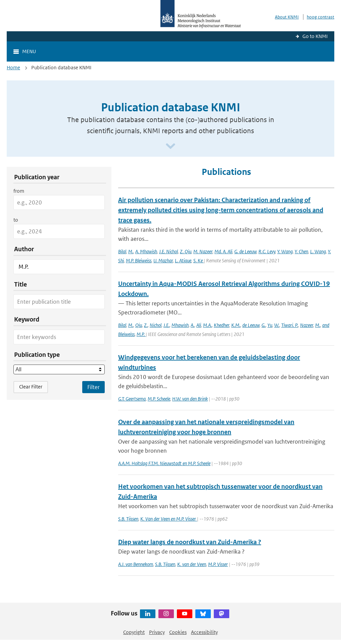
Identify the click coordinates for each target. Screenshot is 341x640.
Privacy (157, 632)
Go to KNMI (315, 36)
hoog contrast (320, 17)
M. (130, 251)
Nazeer (306, 325)
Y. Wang (285, 251)
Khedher (221, 325)
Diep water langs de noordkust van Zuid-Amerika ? (189, 542)
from (18, 191)
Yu (269, 325)
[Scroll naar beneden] (170, 146)
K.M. (235, 325)
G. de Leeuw (245, 251)
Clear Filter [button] (30, 386)
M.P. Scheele (159, 399)
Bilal (122, 251)
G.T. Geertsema (132, 399)
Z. (146, 325)
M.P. (141, 334)
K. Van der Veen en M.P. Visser (168, 519)
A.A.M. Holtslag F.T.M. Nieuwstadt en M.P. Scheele (164, 463)
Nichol (155, 325)
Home (13, 67)
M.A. (207, 325)
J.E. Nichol (168, 251)
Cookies (178, 632)
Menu (29, 51)
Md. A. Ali (223, 251)
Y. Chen (301, 251)
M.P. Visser (218, 564)
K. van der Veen (191, 564)
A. (192, 325)
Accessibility (204, 632)
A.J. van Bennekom (135, 564)
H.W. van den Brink (190, 399)
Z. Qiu (185, 251)
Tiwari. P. (289, 325)
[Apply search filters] (93, 387)
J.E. (166, 325)
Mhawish (180, 325)
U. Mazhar (163, 260)
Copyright (134, 632)
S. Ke (198, 260)
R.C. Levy (266, 251)
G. (263, 325)
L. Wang (318, 251)
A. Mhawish (146, 251)
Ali (198, 325)
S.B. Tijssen (128, 519)
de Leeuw (250, 325)
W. (276, 325)
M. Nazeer (202, 251)
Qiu (138, 325)
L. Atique (183, 260)
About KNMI (287, 17)
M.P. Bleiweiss (138, 260)
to (15, 220)
